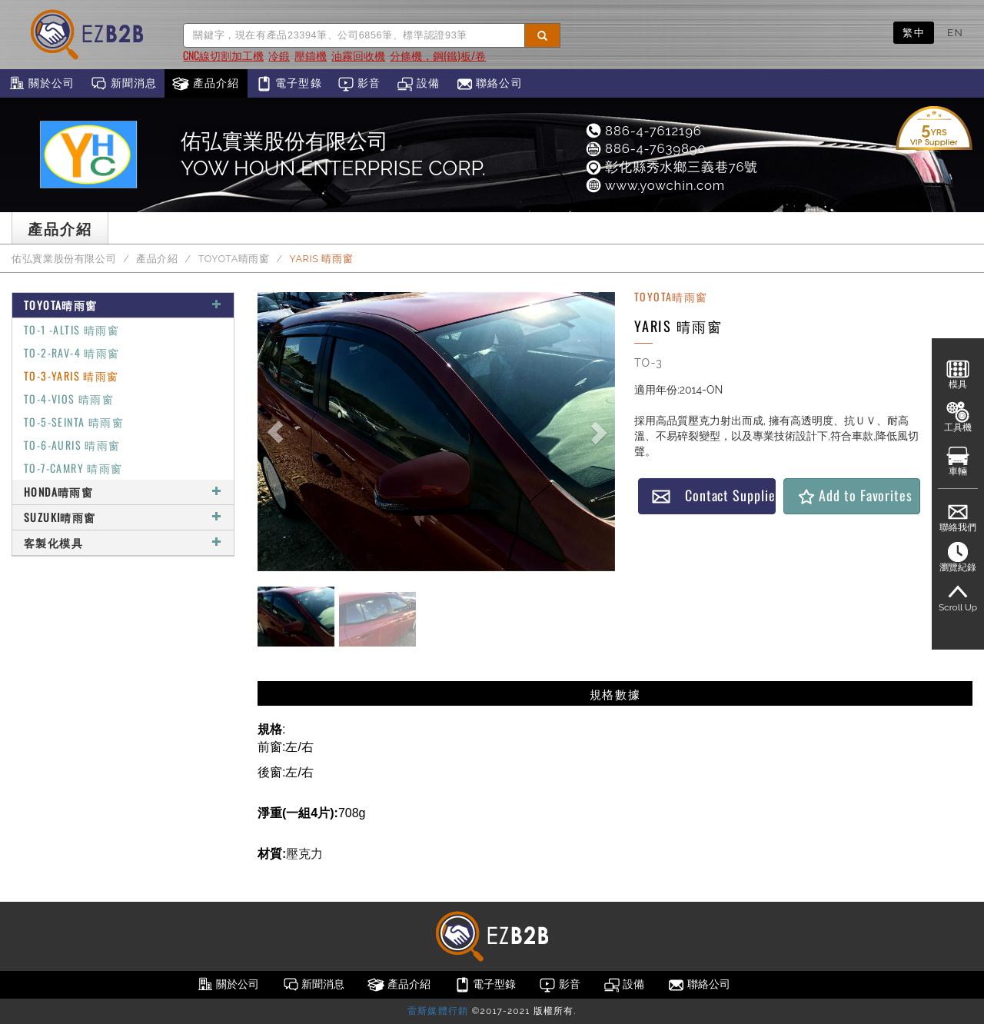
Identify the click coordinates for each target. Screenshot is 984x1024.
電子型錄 (288, 83)
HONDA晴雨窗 (123, 492)
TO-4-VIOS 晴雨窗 (69, 399)
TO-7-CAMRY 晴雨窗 (73, 468)
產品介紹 (205, 83)
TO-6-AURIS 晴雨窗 (72, 445)
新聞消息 (123, 83)
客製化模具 (123, 542)
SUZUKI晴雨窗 (123, 517)
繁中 (914, 32)
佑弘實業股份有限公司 (64, 258)
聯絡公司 (489, 83)
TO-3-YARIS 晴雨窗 (71, 375)
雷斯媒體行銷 (437, 1011)
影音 (359, 83)
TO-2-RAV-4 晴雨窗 (72, 352)
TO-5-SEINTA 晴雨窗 (74, 422)
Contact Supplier (713, 495)
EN (955, 32)
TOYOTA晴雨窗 (234, 258)
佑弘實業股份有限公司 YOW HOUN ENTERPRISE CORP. (333, 154)
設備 (418, 83)
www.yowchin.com (654, 185)
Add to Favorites (854, 495)
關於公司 (41, 83)
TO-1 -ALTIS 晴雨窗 (71, 329)
